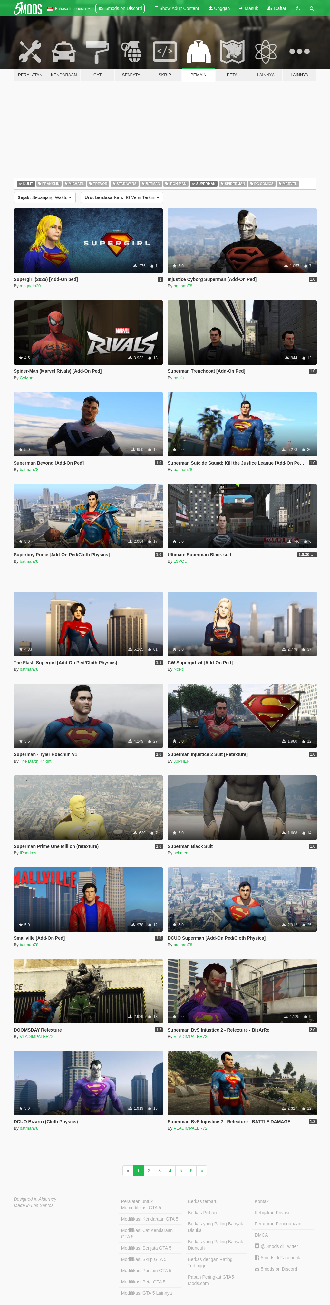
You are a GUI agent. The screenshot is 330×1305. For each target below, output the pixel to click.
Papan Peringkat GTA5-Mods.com (212, 1280)
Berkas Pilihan (202, 1212)
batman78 (183, 285)
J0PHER (182, 761)
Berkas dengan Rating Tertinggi (210, 1262)
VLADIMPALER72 (36, 1036)
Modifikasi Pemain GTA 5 (146, 1270)
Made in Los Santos (34, 1205)
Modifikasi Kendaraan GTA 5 (149, 1219)
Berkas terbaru (203, 1201)
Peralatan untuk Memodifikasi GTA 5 (141, 1204)
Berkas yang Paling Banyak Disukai (215, 1227)
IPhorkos (28, 852)
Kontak (262, 1201)
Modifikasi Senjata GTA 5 (146, 1248)
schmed (181, 852)
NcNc (179, 669)
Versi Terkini (122, 197)
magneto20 (30, 285)
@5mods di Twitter (276, 1246)
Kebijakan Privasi (272, 1212)
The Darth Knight (35, 761)
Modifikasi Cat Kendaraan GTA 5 (147, 1233)
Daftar (276, 8)
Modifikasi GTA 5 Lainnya (146, 1293)
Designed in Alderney (35, 1199)
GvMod (26, 377)
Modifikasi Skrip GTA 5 (144, 1259)
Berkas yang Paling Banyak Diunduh (215, 1245)
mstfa (179, 377)
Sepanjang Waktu (45, 197)
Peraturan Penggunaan (278, 1223)
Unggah (219, 8)
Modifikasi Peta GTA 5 (143, 1281)
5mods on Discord (276, 1269)
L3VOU (181, 561)
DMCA (261, 1235)
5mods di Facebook (277, 1258)
